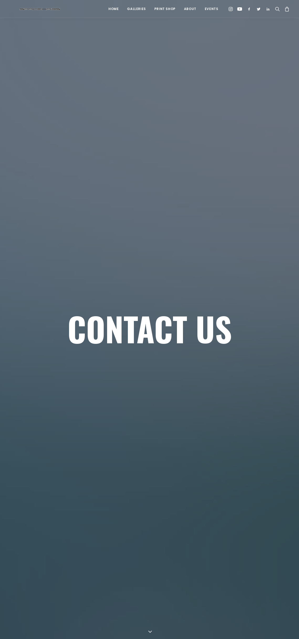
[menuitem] (113, 9)
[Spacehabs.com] (30, 9)
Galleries (136, 9)
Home (113, 9)
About (190, 9)
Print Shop (165, 9)
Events (211, 9)
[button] (231, 9)
